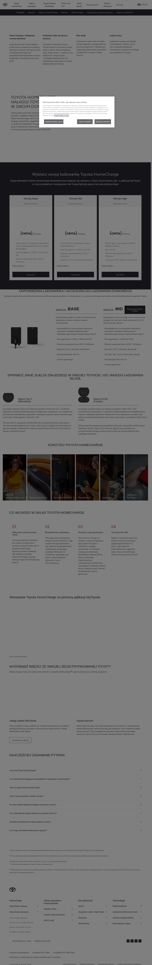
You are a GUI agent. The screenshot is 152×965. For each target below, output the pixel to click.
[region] (76, 111)
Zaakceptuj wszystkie (103, 122)
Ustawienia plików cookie (53, 122)
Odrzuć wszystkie (85, 122)
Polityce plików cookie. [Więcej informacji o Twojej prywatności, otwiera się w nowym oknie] (61, 115)
